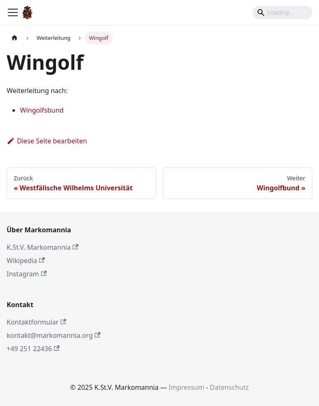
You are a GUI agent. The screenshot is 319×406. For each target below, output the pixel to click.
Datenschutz (229, 387)
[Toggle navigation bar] (13, 12)
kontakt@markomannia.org (54, 335)
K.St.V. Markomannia (43, 247)
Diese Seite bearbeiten (47, 140)
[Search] (282, 12)
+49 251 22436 (33, 348)
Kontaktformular (36, 322)
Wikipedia (26, 260)
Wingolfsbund (42, 110)
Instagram (27, 273)
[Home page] (14, 38)
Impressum (186, 387)
